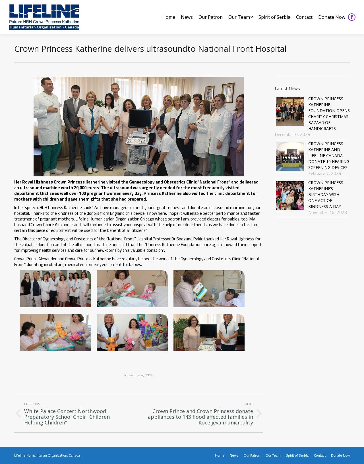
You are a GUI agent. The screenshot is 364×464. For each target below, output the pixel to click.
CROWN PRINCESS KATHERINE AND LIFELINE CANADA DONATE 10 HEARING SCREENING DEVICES (328, 155)
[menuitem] (169, 17)
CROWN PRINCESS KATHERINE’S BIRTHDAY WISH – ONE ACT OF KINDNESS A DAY (325, 194)
